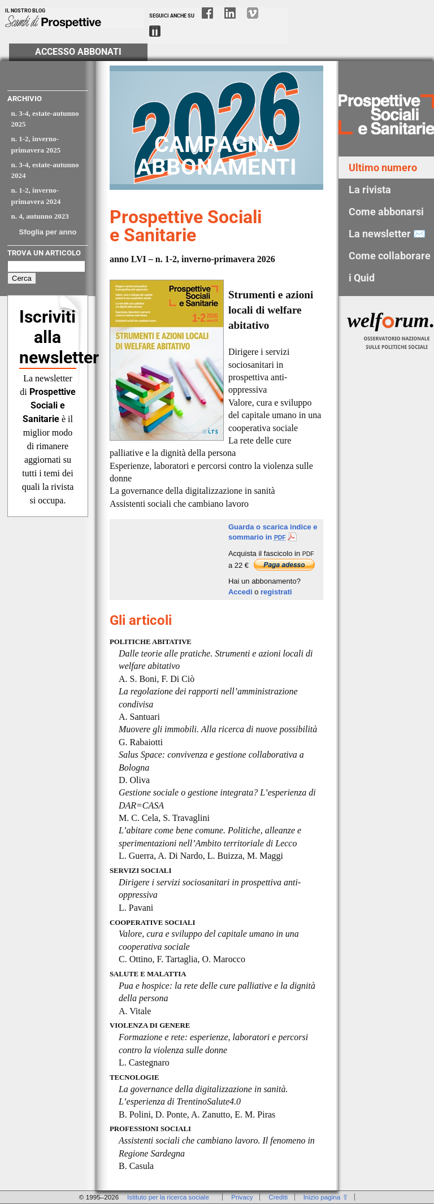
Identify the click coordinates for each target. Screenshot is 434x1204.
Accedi (240, 592)
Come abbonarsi (386, 212)
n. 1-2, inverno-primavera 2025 (36, 144)
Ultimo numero (383, 167)
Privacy (242, 1197)
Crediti (278, 1197)
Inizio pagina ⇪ (325, 1197)
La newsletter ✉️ (387, 234)
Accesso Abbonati (78, 52)
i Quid (362, 278)
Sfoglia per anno (48, 232)
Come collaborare (390, 256)
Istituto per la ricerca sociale (168, 1197)
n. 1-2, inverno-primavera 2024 (36, 196)
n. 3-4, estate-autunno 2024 (45, 170)
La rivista (370, 189)
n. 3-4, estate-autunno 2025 (45, 119)
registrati (276, 592)
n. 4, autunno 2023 (40, 216)
